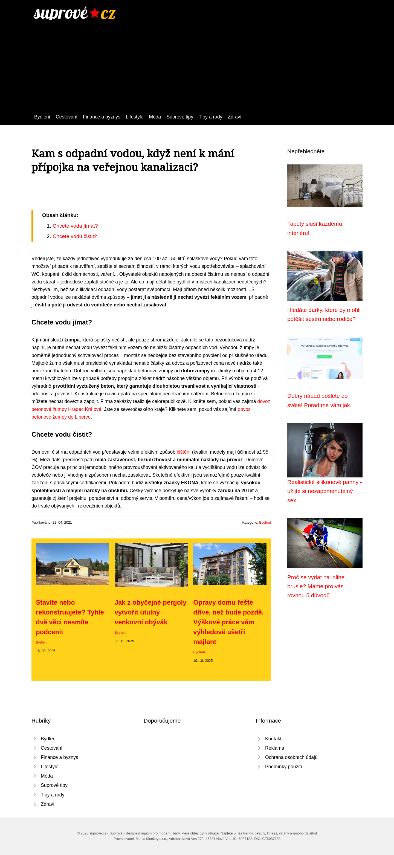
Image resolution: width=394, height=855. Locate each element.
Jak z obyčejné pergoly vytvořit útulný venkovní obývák (151, 612)
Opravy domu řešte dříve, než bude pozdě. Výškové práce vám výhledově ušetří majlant (228, 622)
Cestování (66, 117)
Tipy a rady (210, 117)
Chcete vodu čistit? (75, 236)
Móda (155, 117)
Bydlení (42, 117)
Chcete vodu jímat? (75, 226)
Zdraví (235, 117)
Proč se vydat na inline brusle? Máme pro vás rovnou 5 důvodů (315, 586)
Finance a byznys (101, 117)
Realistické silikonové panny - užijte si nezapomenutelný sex (324, 491)
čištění (184, 452)
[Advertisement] (197, 61)
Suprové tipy (179, 117)
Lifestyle (135, 117)
